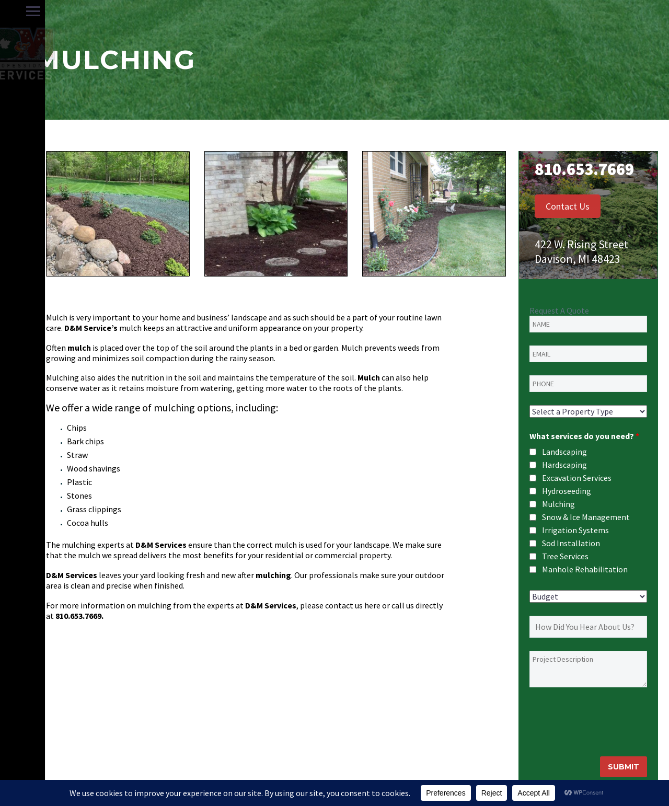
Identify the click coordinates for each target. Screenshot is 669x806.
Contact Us (568, 206)
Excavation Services (577, 478)
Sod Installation (571, 543)
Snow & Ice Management (586, 517)
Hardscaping (564, 464)
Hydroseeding (566, 491)
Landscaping (564, 451)
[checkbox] (532, 451)
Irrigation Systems (575, 530)
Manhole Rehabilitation (585, 569)
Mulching (558, 504)
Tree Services (565, 556)
